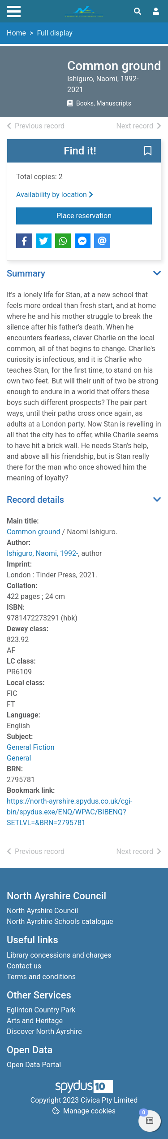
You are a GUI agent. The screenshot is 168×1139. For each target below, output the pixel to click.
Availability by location (54, 194)
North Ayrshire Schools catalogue (60, 921)
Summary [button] (26, 273)
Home (16, 33)
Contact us (24, 966)
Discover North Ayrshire (44, 1031)
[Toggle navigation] (14, 10)
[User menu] (155, 12)
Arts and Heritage (35, 1020)
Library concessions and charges (59, 955)
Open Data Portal (34, 1064)
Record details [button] (35, 499)
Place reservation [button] (104, 215)
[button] (148, 151)
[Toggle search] (137, 12)
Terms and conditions (41, 976)
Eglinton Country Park (41, 1010)
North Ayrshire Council (42, 910)
